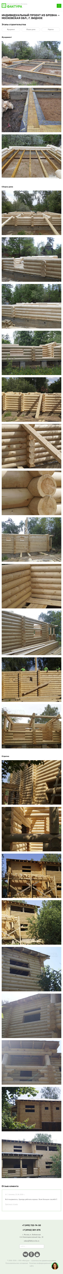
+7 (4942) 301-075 (31, 1230)
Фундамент (11, 29)
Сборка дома (30, 29)
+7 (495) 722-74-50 (31, 1225)
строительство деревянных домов (43, 1260)
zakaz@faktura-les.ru (31, 1241)
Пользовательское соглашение (16, 1263)
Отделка (51, 29)
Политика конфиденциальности (40, 1263)
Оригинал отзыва (11, 1204)
